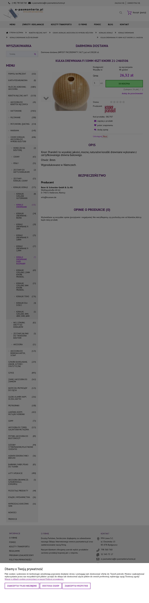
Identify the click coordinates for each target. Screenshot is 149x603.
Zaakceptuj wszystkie (76, 586)
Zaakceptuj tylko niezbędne (22, 586)
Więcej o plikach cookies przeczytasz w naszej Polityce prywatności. (34, 579)
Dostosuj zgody (50, 586)
